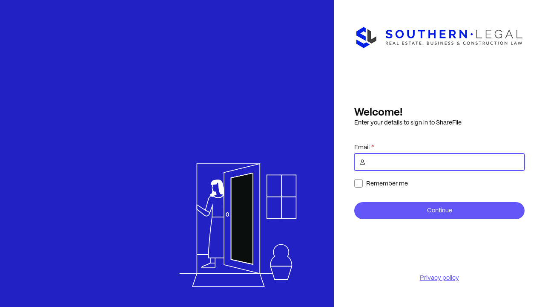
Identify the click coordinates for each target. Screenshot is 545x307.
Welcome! (378, 112)
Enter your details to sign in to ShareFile (408, 122)
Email (362, 147)
